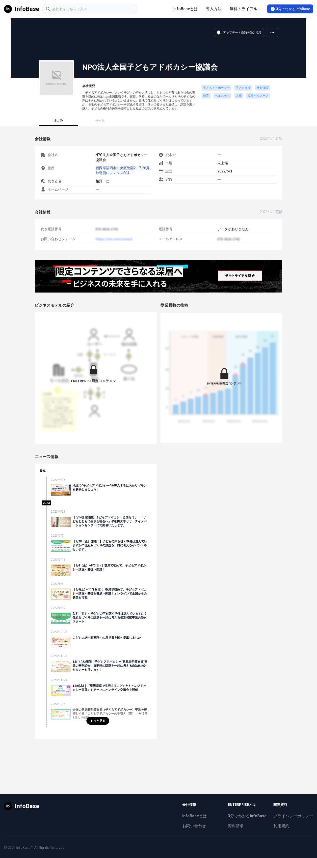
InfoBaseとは (185, 8)
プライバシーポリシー (293, 816)
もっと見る (97, 721)
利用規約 (281, 826)
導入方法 (214, 8)
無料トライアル (243, 8)
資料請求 (236, 826)
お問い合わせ (194, 826)
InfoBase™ (24, 848)
